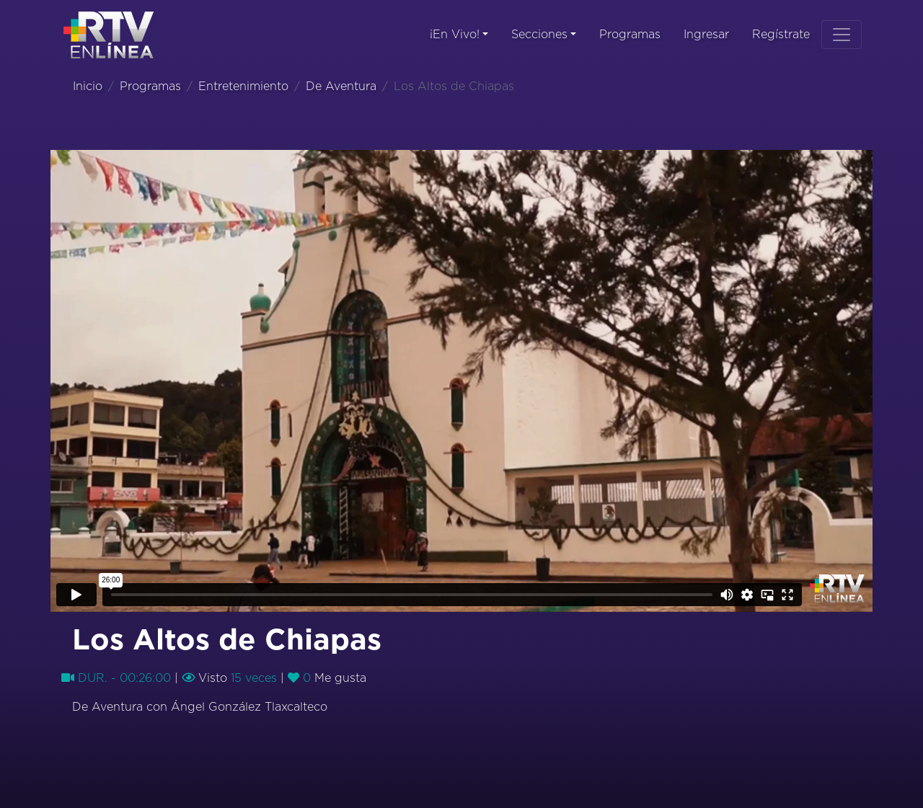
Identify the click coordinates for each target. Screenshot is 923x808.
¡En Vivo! (455, 34)
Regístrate (781, 34)
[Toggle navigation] (841, 34)
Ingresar (706, 34)
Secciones (539, 34)
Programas (630, 34)
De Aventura (341, 86)
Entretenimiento (243, 86)
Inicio (87, 86)
